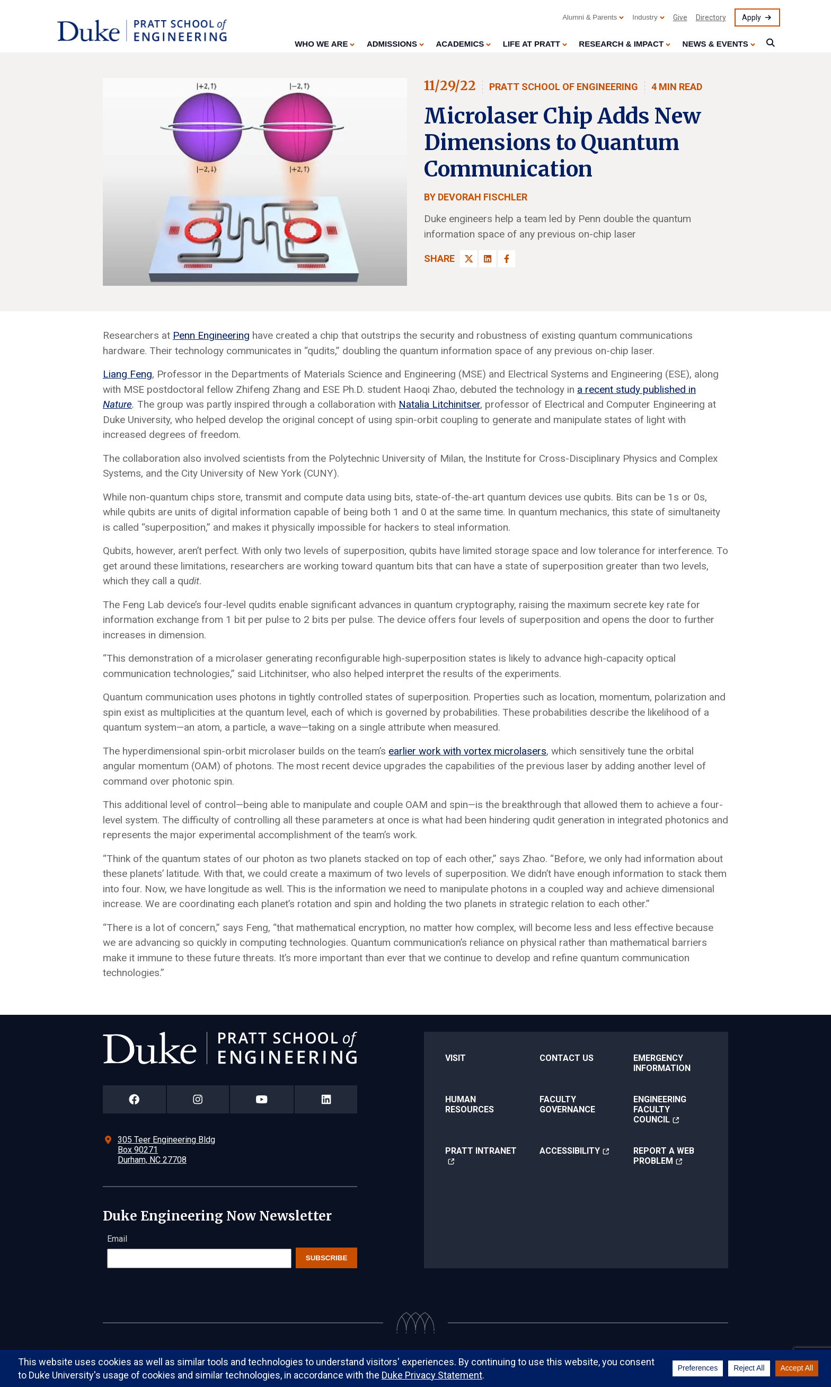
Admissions (392, 43)
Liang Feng (127, 374)
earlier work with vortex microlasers (467, 751)
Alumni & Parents (589, 17)
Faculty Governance (567, 1104)
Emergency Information (662, 1063)
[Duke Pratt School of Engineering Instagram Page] (198, 1099)
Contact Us (567, 1058)
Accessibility (570, 1151)
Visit (455, 1058)
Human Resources (469, 1104)
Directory (711, 17)
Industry (644, 17)
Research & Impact (621, 43)
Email (117, 1239)
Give (680, 17)
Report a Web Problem (663, 1156)
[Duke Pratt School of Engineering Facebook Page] (134, 1099)
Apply (751, 17)
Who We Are (321, 43)
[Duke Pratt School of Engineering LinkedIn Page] (326, 1099)
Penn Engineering (211, 335)
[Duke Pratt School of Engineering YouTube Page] (262, 1099)
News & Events (715, 43)
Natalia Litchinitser (439, 404)
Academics (460, 43)
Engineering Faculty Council (659, 1109)
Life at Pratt (531, 43)
